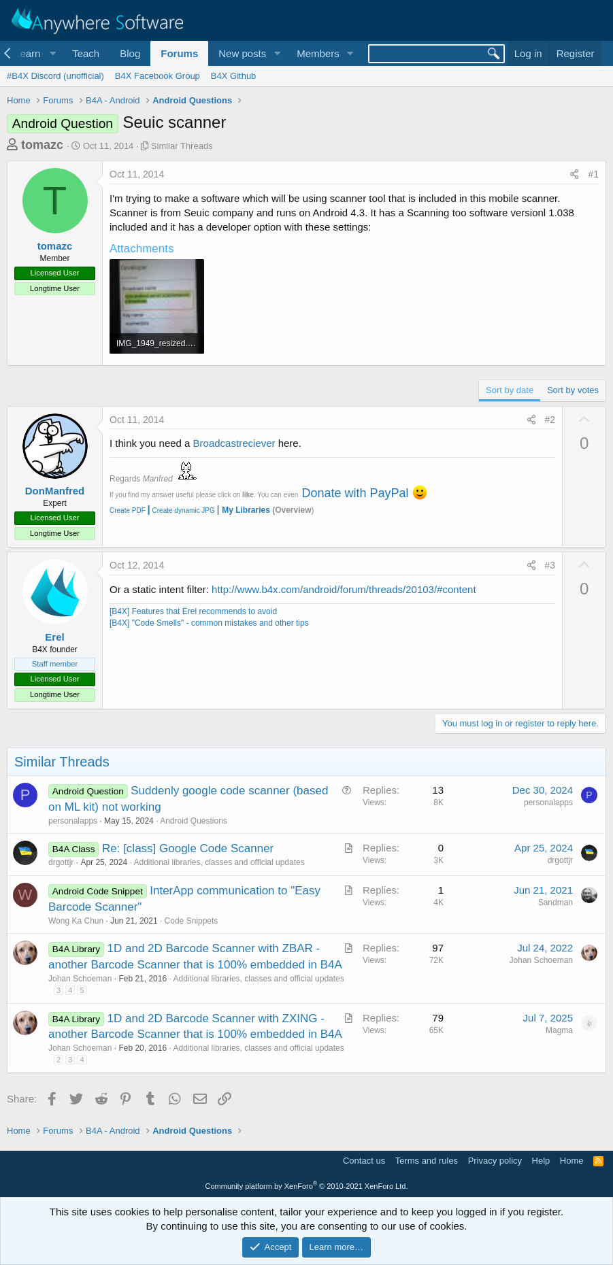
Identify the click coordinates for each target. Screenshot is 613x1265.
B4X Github (233, 76)
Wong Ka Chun (75, 921)
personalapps (72, 821)
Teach (85, 53)
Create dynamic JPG (180, 510)
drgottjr (60, 862)
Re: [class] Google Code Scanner (188, 848)
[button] (33, 53)
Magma (559, 1030)
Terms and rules (426, 1161)
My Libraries (246, 510)
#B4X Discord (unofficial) (55, 76)
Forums (179, 53)
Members (318, 53)
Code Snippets (191, 921)
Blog (130, 53)
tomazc (42, 145)
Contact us (364, 1161)
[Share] (574, 175)
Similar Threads (182, 146)
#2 (550, 419)
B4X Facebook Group (157, 76)
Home (572, 1161)
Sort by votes (573, 390)
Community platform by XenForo (306, 1186)
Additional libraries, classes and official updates (218, 862)
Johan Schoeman (80, 978)
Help (541, 1161)
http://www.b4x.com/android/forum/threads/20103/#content (344, 589)
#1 (593, 174)
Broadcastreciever (234, 443)
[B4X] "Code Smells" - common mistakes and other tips (209, 623)
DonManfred (55, 490)
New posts (242, 53)
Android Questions (193, 821)
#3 (550, 565)
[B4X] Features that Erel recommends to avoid (193, 611)
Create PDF (128, 510)
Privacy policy (495, 1161)
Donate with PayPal (354, 493)
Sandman (555, 902)
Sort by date (509, 390)
